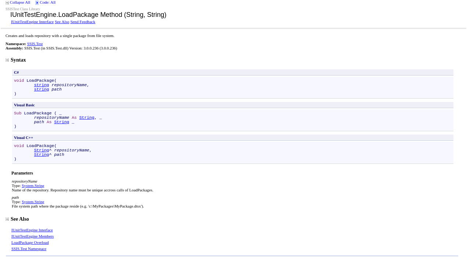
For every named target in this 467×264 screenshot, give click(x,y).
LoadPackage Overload (30, 242)
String (86, 117)
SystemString (33, 185)
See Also (62, 21)
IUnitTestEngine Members (32, 236)
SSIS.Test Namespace (28, 248)
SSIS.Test (35, 43)
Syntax (16, 60)
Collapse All (20, 2)
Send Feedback (82, 21)
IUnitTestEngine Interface (32, 21)
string (41, 85)
